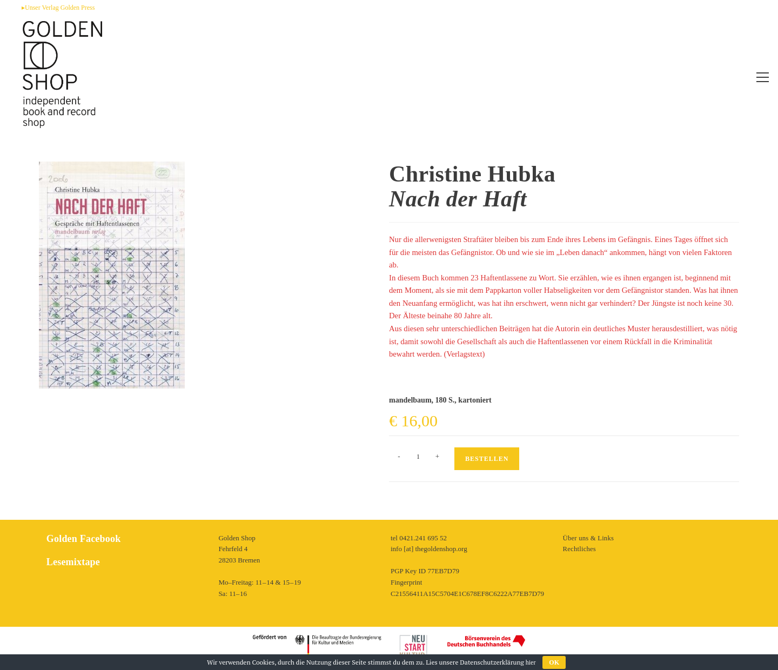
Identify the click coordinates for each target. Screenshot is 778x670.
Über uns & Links (588, 538)
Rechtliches (579, 549)
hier (531, 662)
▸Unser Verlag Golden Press (58, 7)
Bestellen (486, 459)
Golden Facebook (82, 538)
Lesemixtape (72, 562)
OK (554, 662)
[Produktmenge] (418, 456)
